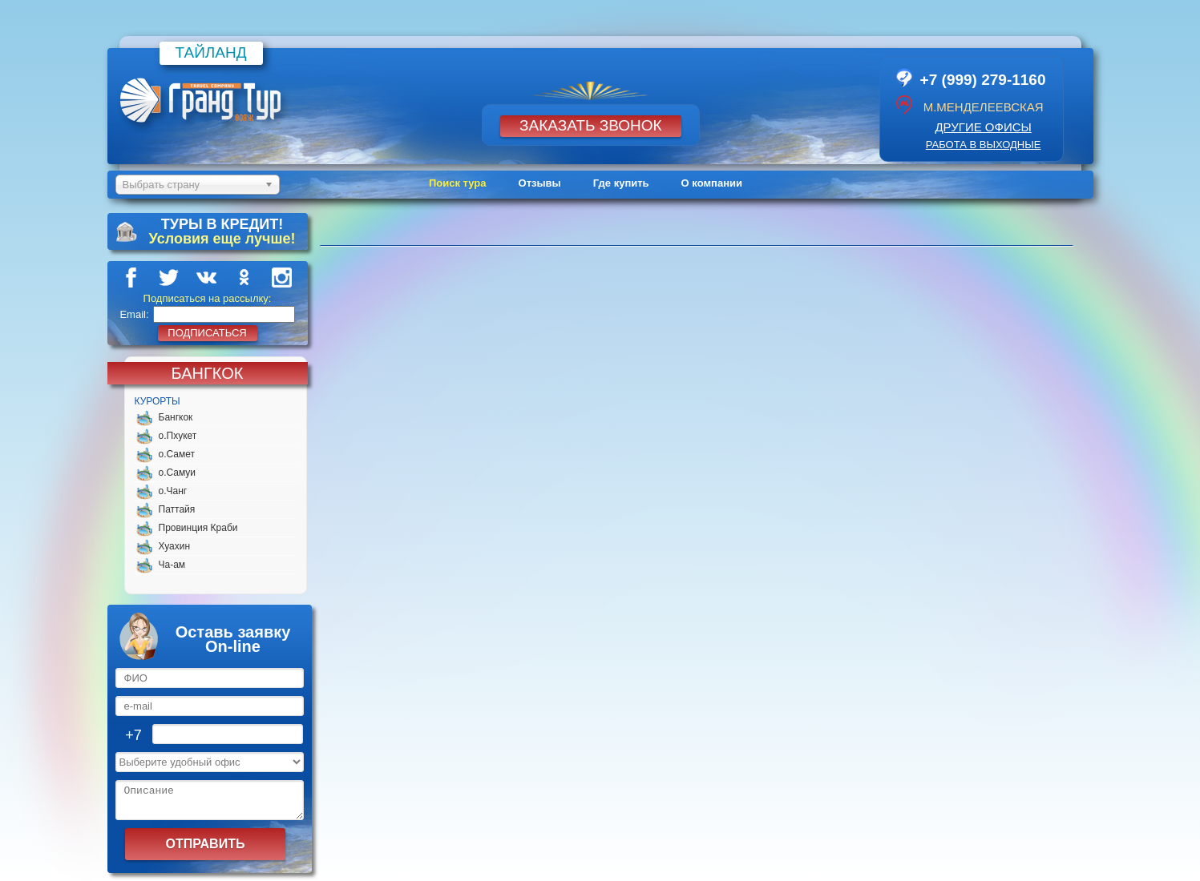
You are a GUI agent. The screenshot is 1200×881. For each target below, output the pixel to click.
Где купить (621, 183)
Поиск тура (458, 183)
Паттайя (177, 509)
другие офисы (983, 127)
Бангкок (176, 417)
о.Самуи (177, 472)
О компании (711, 183)
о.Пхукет (178, 435)
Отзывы (540, 183)
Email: (133, 314)
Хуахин (175, 546)
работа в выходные (983, 145)
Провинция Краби (198, 527)
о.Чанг (173, 491)
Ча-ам (172, 564)
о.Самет (177, 454)
